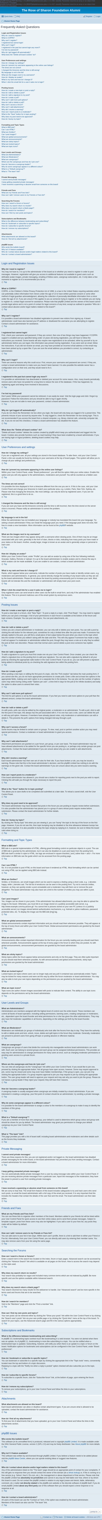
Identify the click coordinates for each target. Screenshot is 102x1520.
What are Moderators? (10, 157)
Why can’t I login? (8, 45)
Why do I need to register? (12, 35)
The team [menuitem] (59, 1517)
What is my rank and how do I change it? (17, 80)
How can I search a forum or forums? (16, 203)
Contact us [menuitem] (47, 1517)
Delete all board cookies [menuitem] (76, 1517)
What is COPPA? (8, 38)
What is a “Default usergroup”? (13, 169)
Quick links (8, 16)
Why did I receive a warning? (12, 109)
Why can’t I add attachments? (13, 107)
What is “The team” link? (11, 171)
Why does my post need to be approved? (17, 117)
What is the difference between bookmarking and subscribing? (25, 221)
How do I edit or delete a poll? (13, 102)
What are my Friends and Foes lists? (15, 193)
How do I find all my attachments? (14, 239)
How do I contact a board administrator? (17, 254)
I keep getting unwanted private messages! (18, 182)
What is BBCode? (8, 127)
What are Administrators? (11, 155)
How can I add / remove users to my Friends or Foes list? (23, 195)
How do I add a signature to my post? (16, 95)
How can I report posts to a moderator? (16, 112)
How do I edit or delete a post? (13, 93)
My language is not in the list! (13, 72)
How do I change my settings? (13, 63)
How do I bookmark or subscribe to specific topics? (21, 223)
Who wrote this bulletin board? (13, 247)
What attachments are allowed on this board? (19, 236)
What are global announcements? (14, 137)
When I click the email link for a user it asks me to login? (23, 82)
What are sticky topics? (10, 141)
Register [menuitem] (89, 16)
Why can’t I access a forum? (12, 105)
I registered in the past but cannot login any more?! (21, 47)
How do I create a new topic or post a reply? (18, 90)
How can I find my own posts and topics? (17, 213)
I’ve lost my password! (10, 50)
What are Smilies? (8, 132)
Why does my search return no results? (16, 206)
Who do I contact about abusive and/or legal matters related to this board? (30, 252)
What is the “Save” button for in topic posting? (19, 114)
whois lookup (74, 1473)
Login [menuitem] (98, 16)
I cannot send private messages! (14, 179)
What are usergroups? (10, 159)
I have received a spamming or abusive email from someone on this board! (30, 184)
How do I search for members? (13, 210)
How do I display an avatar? (12, 77)
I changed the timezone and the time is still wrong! (20, 70)
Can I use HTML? (8, 129)
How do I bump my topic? (11, 119)
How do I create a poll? (10, 97)
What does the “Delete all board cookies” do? (19, 55)
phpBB (62, 525)
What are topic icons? (10, 146)
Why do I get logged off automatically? (16, 52)
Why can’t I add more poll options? (15, 100)
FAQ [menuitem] (18, 16)
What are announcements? (12, 139)
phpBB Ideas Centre (16, 1458)
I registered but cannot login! (12, 43)
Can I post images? (9, 134)
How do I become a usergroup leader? (16, 164)
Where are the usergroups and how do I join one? (20, 162)
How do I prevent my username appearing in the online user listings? (27, 65)
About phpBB (80, 1444)
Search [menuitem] (99, 21)
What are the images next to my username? (18, 75)
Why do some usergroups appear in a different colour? (22, 167)
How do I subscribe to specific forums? (16, 226)
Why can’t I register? (9, 40)
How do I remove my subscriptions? (15, 228)
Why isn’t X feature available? (13, 249)
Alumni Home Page (12, 1517)
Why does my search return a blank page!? (18, 208)
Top (5, 282)
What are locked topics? (11, 144)
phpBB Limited (71, 1442)
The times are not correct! (11, 68)
